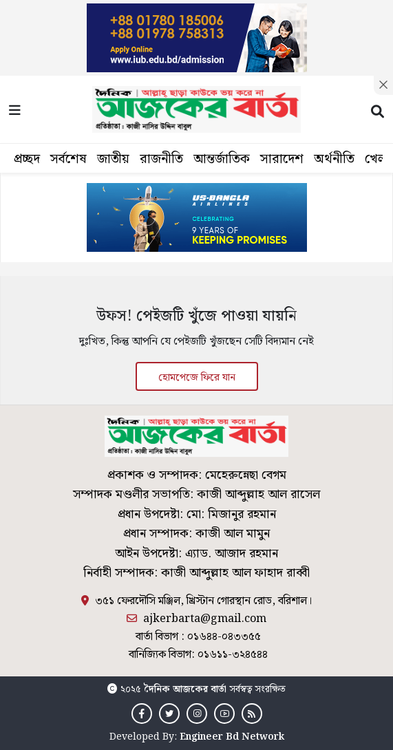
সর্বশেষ (68, 159)
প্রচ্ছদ (27, 159)
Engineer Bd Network (232, 736)
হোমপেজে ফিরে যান (196, 377)
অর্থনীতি (334, 159)
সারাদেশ (282, 159)
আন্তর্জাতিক (221, 159)
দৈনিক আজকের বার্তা (185, 689)
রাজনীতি (161, 159)
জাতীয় (113, 159)
